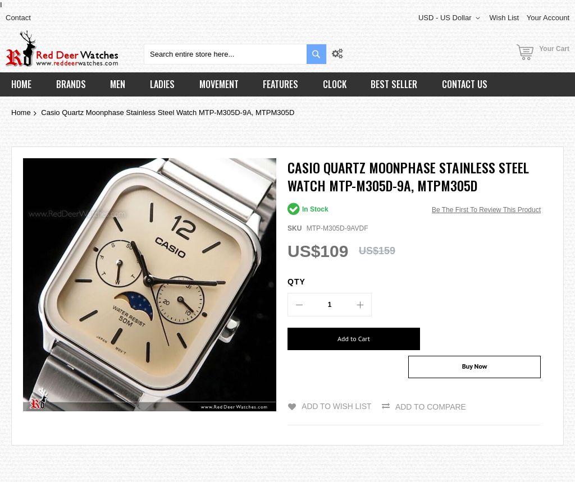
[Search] (316, 54)
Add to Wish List (336, 384)
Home (21, 112)
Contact (18, 17)
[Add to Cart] (347, 339)
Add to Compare (431, 384)
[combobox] (235, 54)
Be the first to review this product (486, 210)
